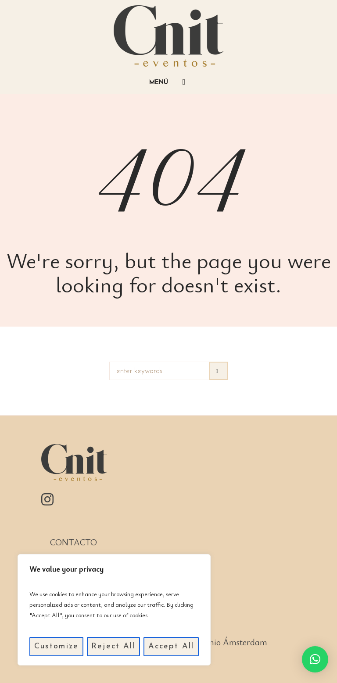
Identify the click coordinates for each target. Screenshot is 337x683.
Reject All (113, 646)
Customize (56, 646)
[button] (315, 659)
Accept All (171, 646)
